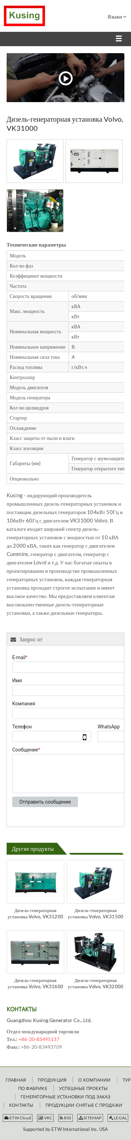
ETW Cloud (17, 1117)
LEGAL (118, 1117)
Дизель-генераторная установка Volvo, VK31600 (35, 983)
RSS (65, 1117)
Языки (117, 16)
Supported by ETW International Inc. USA (65, 1129)
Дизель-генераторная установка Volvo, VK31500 (95, 913)
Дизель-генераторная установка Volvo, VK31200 (35, 913)
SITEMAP (90, 1117)
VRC (45, 1117)
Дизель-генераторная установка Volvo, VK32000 (95, 983)
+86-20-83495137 (39, 1039)
